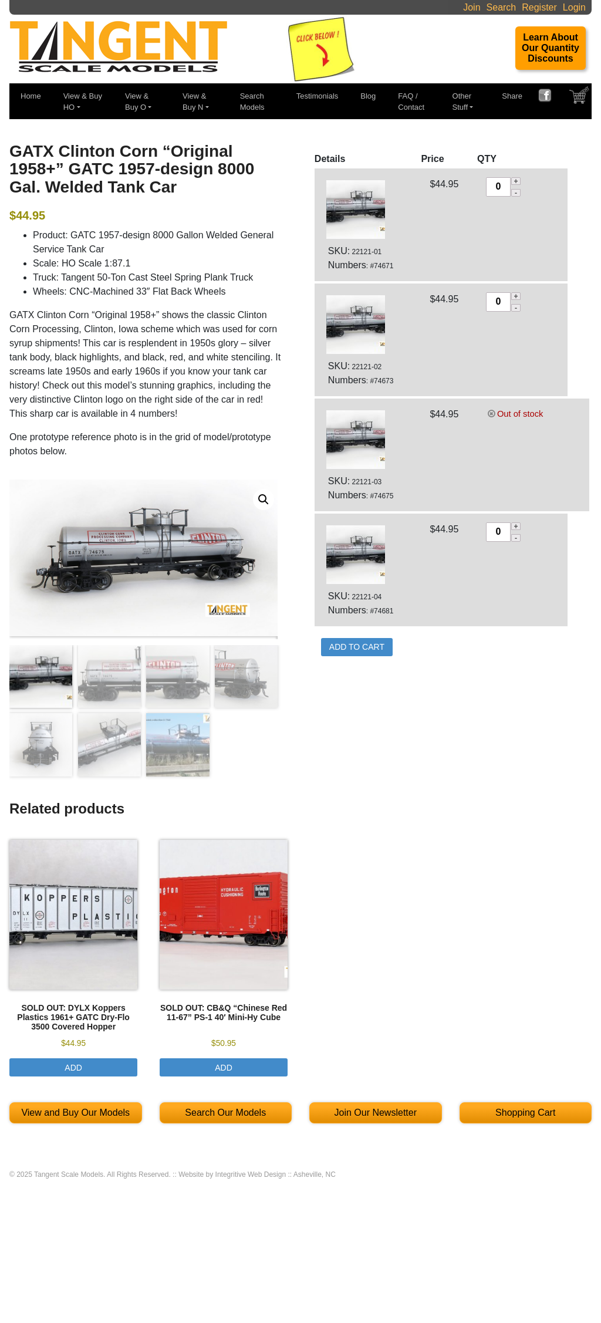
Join (471, 7)
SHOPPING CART (580, 98)
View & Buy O (136, 102)
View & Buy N (194, 102)
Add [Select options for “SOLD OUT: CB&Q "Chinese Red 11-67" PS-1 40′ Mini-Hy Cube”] (223, 1069)
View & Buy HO (82, 102)
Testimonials (317, 96)
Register (539, 7)
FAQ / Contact (411, 102)
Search (501, 7)
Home (31, 96)
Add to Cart (356, 647)
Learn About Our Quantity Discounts (550, 47)
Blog (368, 96)
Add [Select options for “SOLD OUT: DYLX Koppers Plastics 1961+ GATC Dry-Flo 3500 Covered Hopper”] (73, 1069)
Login (574, 7)
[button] (263, 499)
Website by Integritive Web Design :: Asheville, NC (257, 1176)
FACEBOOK (549, 97)
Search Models (252, 102)
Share (512, 96)
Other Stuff (462, 102)
